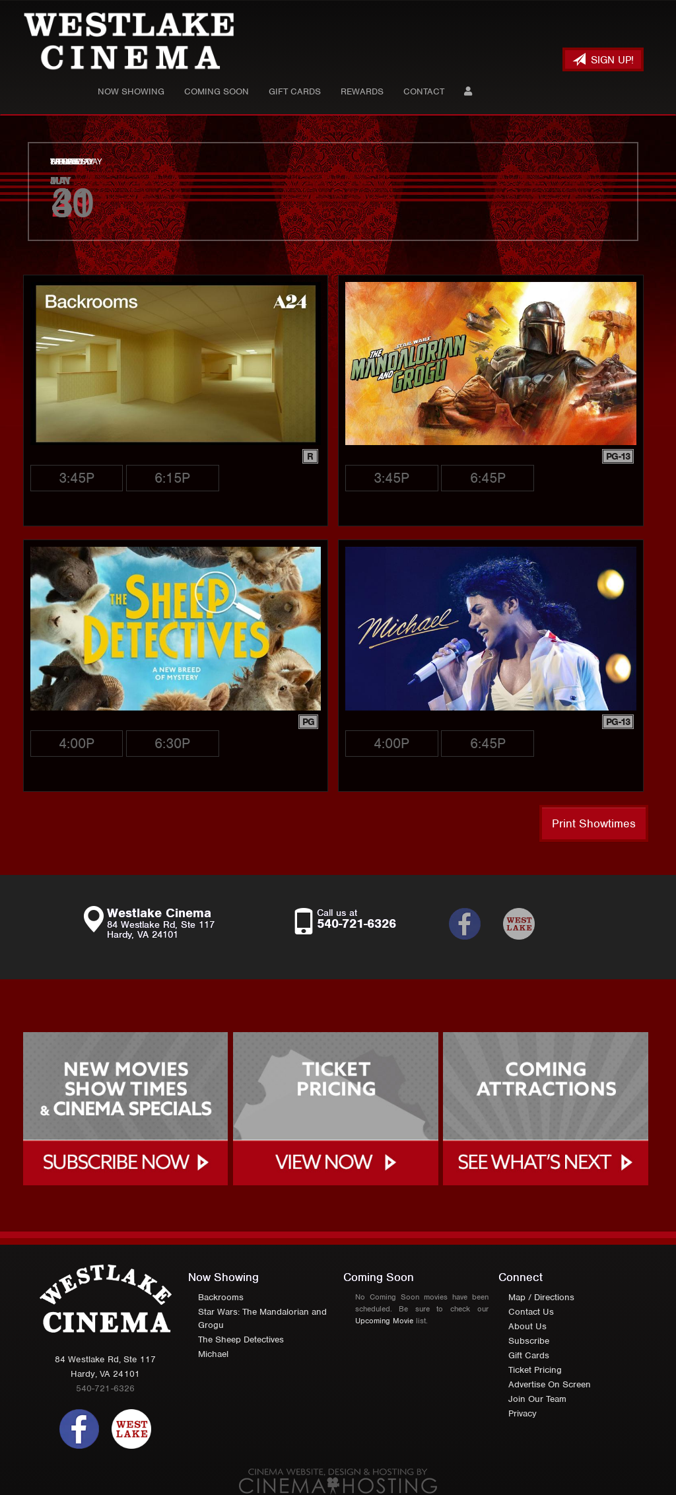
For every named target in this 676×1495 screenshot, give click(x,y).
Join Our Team (537, 1399)
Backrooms (221, 1297)
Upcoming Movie (384, 1320)
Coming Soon (216, 91)
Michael (213, 1354)
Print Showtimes (594, 823)
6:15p (172, 478)
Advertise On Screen (549, 1384)
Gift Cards (295, 91)
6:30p (172, 743)
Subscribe (528, 1340)
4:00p (76, 743)
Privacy (522, 1413)
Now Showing (131, 91)
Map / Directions (541, 1297)
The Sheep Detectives (241, 1339)
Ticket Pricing (535, 1369)
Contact (423, 91)
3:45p (76, 478)
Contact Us (531, 1311)
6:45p (488, 478)
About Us (527, 1326)
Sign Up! (603, 60)
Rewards (362, 91)
